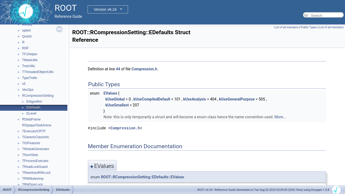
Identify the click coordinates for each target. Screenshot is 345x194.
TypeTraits (29, 78)
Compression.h (144, 69)
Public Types (309, 27)
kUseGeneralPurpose (237, 99)
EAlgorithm (34, 101)
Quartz (27, 36)
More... (280, 117)
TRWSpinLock (32, 184)
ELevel (31, 113)
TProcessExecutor (35, 161)
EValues (110, 93)
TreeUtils (28, 66)
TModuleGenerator (35, 149)
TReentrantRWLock (36, 173)
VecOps (27, 90)
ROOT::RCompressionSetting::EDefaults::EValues (142, 177)
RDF (25, 48)
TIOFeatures (31, 143)
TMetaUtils (29, 60)
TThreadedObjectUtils (38, 72)
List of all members (286, 27)
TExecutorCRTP (34, 131)
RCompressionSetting (38, 96)
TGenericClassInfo (35, 137)
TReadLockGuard (35, 167)
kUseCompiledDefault (151, 99)
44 (118, 69)
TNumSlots (30, 155)
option (26, 30)
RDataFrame (31, 119)
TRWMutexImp (33, 179)
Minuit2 (27, 24)
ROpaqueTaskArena (36, 125)
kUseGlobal (115, 99)
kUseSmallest (117, 105)
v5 (24, 84)
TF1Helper (29, 54)
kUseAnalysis (194, 99)
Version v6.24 (105, 9)
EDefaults (33, 107)
